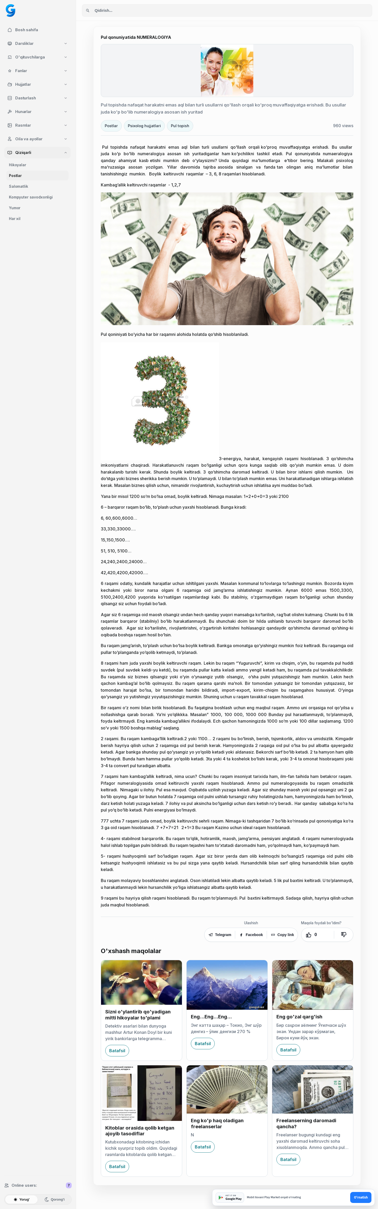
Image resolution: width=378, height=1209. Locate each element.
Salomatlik (18, 186)
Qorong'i (54, 1199)
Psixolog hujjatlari (144, 125)
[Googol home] (10, 10)
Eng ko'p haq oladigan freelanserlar (217, 1123)
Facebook (251, 934)
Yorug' (21, 1199)
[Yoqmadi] (343, 935)
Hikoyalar (17, 165)
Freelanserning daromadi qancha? (306, 1123)
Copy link (282, 934)
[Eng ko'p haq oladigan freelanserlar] (227, 1089)
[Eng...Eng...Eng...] (227, 985)
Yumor (14, 208)
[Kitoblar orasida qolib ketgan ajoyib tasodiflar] (141, 1093)
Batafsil (117, 1050)
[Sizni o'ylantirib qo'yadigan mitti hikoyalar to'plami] (141, 982)
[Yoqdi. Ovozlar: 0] (317, 935)
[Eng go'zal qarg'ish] (312, 985)
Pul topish (180, 125)
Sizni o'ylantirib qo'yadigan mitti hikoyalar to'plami (138, 1014)
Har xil (14, 218)
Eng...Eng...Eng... (211, 1017)
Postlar (15, 175)
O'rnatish (361, 1197)
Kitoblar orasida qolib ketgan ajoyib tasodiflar (139, 1131)
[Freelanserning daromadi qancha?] (312, 1089)
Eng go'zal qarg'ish (299, 1017)
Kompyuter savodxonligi (31, 197)
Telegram (219, 934)
